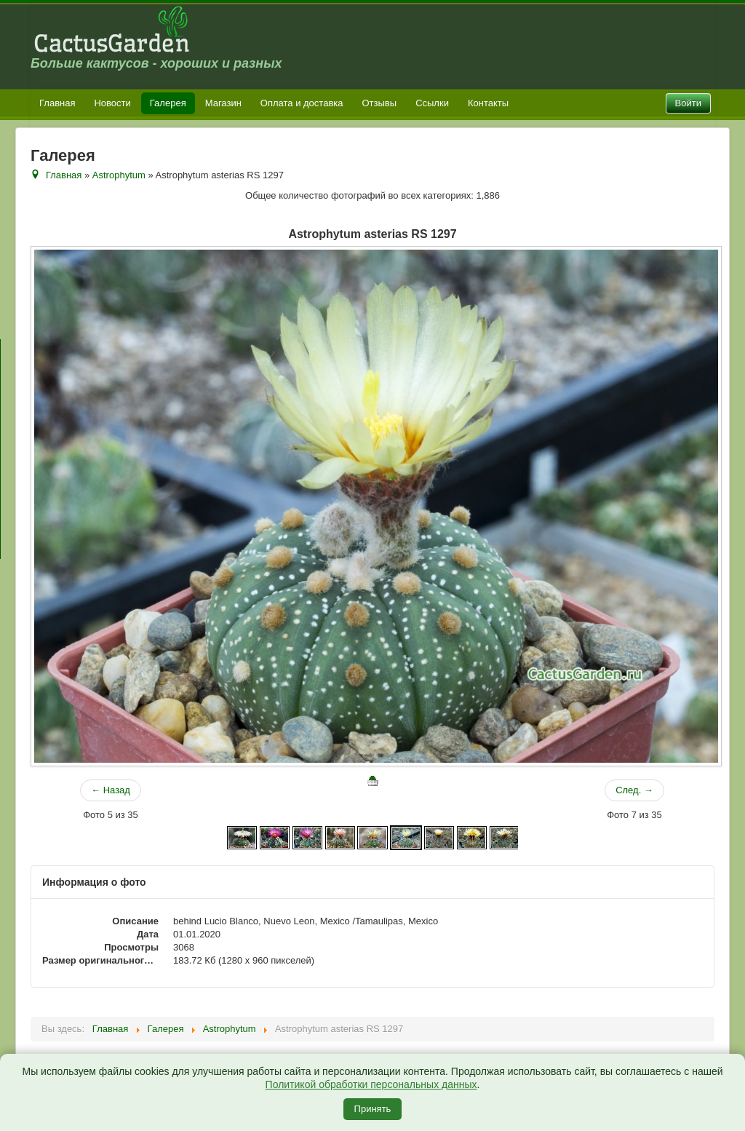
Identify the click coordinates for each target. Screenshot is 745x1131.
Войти (688, 103)
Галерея (168, 103)
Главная (57, 103)
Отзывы (379, 103)
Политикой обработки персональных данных (371, 1084)
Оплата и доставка (301, 103)
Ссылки (432, 103)
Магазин (223, 103)
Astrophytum (119, 175)
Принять (372, 1108)
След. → (634, 790)
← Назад (110, 790)
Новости (112, 103)
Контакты (488, 103)
